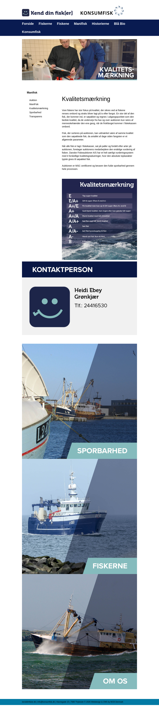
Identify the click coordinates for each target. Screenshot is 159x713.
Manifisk (80, 23)
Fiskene (63, 23)
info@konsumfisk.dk (46, 702)
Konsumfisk (31, 32)
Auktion (33, 100)
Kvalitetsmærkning (38, 108)
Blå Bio (119, 23)
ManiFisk (33, 104)
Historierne (100, 23)
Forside (28, 23)
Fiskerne (45, 23)
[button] (79, 59)
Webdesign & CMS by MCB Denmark (107, 702)
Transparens (35, 116)
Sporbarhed (35, 112)
